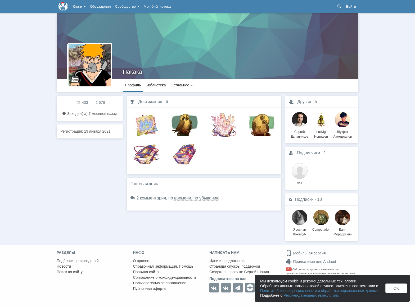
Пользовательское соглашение (160, 283)
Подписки (304, 199)
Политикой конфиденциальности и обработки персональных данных (319, 291)
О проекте (142, 261)
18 (319, 199)
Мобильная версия (306, 253)
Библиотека (156, 85)
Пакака (132, 71)
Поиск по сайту (70, 272)
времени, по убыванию (196, 198)
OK (396, 288)
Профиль (133, 85)
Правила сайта (146, 272)
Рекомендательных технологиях (311, 295)
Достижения (150, 101)
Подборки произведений (78, 261)
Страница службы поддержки (234, 266)
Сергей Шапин (256, 272)
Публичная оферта (149, 288)
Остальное (182, 85)
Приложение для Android (311, 261)
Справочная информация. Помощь (163, 266)
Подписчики (308, 153)
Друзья (304, 101)
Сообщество (127, 6)
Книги (79, 6)
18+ (289, 269)
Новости (64, 266)
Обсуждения (100, 6)
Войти (351, 6)
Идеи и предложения (227, 261)
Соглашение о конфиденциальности (164, 277)
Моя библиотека (157, 6)
